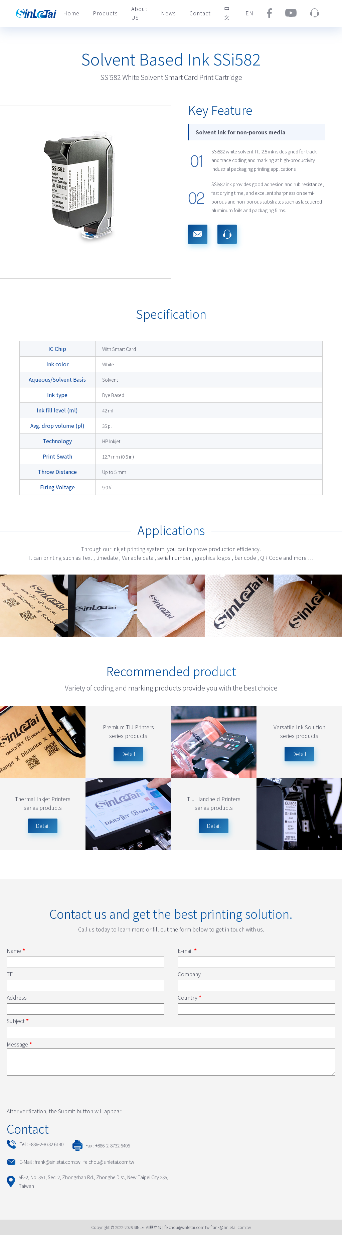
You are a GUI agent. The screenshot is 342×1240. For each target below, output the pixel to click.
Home (71, 13)
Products (105, 13)
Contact (200, 13)
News (168, 13)
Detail (43, 826)
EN (249, 13)
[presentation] (57, 1095)
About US (139, 13)
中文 (227, 13)
